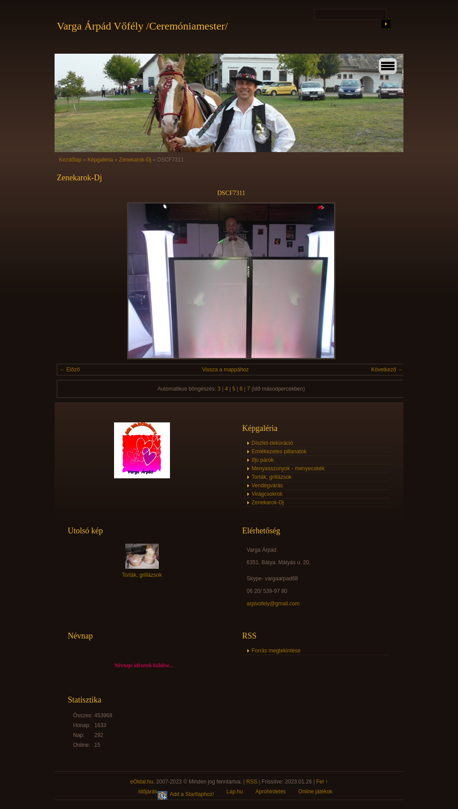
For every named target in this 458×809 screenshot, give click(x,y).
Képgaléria (100, 160)
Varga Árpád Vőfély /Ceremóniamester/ (142, 26)
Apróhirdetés (270, 791)
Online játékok (315, 791)
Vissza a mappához (225, 369)
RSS (252, 782)
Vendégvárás (267, 485)
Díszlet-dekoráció (272, 443)
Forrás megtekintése (276, 650)
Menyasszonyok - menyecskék (288, 468)
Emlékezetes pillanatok (279, 451)
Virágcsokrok (267, 494)
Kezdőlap (70, 160)
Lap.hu (234, 791)
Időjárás (147, 791)
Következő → (387, 369)
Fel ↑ (322, 782)
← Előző (69, 369)
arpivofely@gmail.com (273, 603)
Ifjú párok (263, 460)
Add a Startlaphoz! (192, 794)
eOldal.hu (141, 782)
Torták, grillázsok (272, 477)
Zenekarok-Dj (135, 160)
